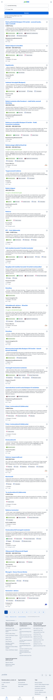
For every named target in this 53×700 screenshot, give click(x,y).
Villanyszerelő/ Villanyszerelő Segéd (17, 551)
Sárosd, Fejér (8, 637)
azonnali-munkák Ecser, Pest (26, 648)
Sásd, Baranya (9, 641)
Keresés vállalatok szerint (40, 692)
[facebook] (42, 675)
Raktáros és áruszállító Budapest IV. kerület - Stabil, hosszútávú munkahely (21, 123)
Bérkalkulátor (38, 694)
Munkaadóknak (21, 682)
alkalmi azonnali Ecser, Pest (26, 635)
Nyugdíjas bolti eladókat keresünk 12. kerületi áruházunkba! (24, 267)
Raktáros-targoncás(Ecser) (14, 457)
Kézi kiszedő (9, 476)
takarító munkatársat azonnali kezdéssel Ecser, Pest (25, 652)
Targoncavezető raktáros (13, 171)
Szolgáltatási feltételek (40, 686)
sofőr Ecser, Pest (37, 634)
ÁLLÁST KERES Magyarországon (42, 684)
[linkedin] (50, 675)
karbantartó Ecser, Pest (38, 640)
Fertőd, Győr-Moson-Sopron (12, 635)
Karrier (3, 688)
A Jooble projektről (6, 682)
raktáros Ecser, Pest (37, 638)
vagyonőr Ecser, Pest (38, 630)
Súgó (3, 684)
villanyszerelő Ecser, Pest (38, 632)
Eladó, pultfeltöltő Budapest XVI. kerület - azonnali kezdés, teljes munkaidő (23, 23)
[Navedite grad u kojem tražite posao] (26, 9)
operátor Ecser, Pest (37, 636)
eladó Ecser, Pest (37, 641)
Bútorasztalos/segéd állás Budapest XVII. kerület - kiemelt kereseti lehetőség (23, 349)
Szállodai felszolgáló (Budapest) (15, 82)
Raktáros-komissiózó (12, 510)
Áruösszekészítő (11, 440)
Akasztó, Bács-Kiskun (10, 633)
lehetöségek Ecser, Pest (25, 643)
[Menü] (2, 2)
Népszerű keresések (11, 620)
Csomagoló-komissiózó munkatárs (16, 367)
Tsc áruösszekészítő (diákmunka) (16, 492)
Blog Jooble (20, 686)
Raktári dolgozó (10, 188)
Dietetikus (9, 288)
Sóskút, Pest (8, 639)
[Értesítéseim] (51, 2)
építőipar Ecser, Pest (37, 643)
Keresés (26, 13)
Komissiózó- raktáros (12, 590)
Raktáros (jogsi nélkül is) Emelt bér (16, 145)
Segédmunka (10, 65)
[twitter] (46, 675)
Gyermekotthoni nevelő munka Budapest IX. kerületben (22, 387)
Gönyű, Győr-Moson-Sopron (12, 650)
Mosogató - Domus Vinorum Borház (16, 572)
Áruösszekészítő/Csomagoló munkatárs (18, 530)
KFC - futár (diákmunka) (13, 230)
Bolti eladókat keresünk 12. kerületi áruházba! (19, 248)
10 (43, 612)
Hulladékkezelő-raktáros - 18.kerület (17, 305)
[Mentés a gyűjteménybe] (46, 22)
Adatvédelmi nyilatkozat (40, 688)
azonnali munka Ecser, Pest (25, 655)
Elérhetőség (4, 686)
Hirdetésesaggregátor (23, 684)
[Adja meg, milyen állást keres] (26, 5)
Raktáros (8, 211)
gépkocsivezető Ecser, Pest (39, 645)
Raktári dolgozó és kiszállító (14, 45)
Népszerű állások (9, 662)
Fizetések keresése (39, 690)
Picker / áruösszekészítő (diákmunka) (17, 406)
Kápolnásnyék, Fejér (10, 628)
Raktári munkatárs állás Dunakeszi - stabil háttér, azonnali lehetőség (23, 102)
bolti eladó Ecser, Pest (38, 628)
